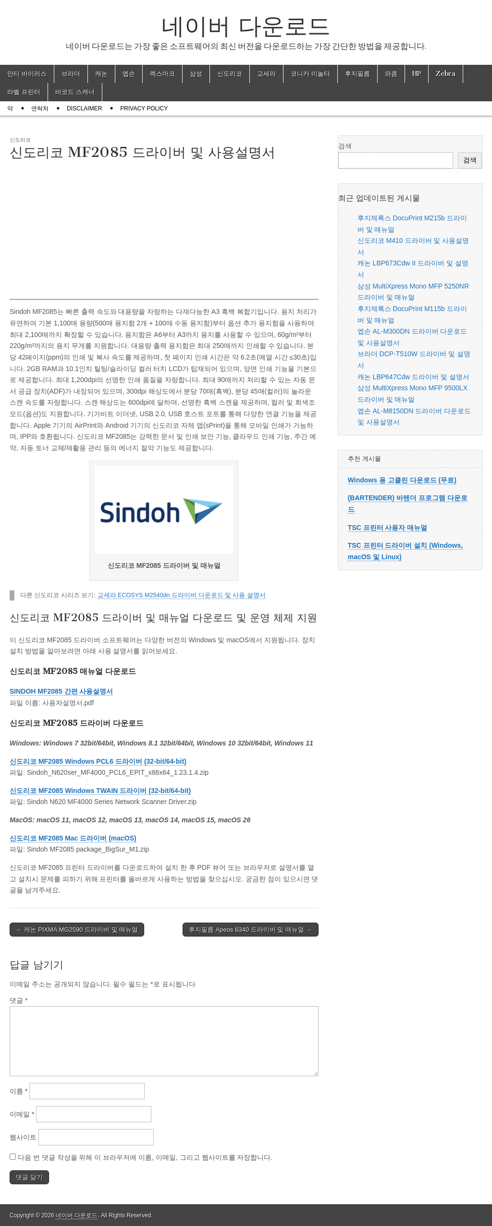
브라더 (71, 74)
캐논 (101, 74)
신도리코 (229, 74)
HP (416, 74)
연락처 (40, 108)
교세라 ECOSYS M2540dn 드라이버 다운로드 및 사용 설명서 (182, 595)
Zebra (445, 74)
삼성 (196, 74)
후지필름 (357, 74)
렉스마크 (162, 74)
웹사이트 (23, 1137)
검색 (345, 146)
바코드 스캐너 (75, 92)
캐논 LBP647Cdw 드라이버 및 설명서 (413, 377)
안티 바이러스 (27, 74)
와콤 (391, 74)
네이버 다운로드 (246, 25)
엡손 (129, 74)
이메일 (22, 1114)
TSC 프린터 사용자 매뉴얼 (388, 527)
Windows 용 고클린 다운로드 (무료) (402, 480)
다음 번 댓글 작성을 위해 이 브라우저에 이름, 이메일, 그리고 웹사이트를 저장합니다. (145, 1157)
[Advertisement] (164, 232)
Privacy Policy (144, 108)
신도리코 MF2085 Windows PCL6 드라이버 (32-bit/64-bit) (98, 761)
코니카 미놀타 (310, 74)
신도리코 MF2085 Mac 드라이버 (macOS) (73, 838)
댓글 (18, 1000)
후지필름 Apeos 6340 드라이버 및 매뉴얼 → (250, 929)
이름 (18, 1091)
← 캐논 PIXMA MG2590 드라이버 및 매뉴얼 (77, 929)
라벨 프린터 (23, 92)
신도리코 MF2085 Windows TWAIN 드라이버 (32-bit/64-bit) (100, 790)
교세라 (266, 74)
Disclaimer (84, 108)
